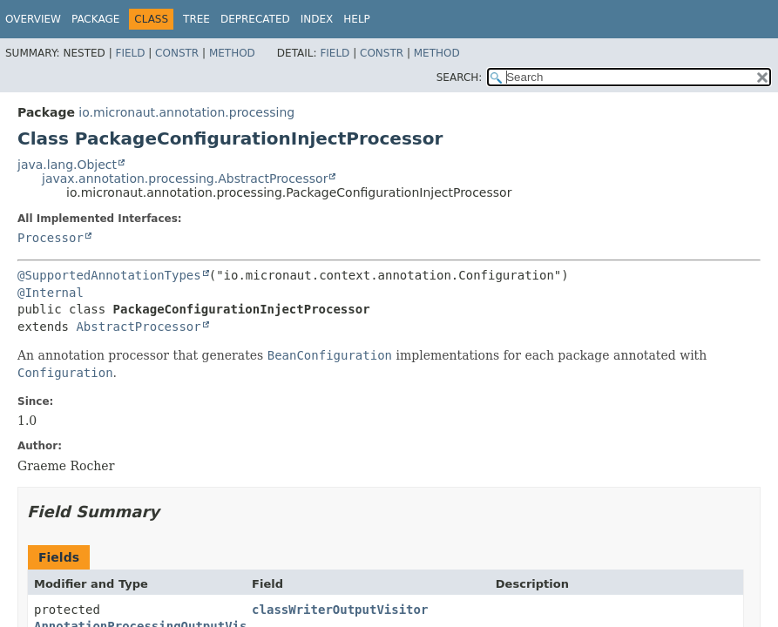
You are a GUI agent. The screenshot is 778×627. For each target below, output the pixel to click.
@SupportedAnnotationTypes (109, 275)
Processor (50, 238)
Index (317, 19)
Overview (33, 19)
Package (95, 19)
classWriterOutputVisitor (340, 610)
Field (130, 53)
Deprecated (255, 19)
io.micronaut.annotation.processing (186, 112)
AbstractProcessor (138, 327)
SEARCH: (459, 77)
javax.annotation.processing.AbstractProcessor (185, 178)
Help (356, 19)
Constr (177, 53)
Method (232, 53)
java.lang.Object (67, 165)
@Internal (50, 293)
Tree (196, 19)
